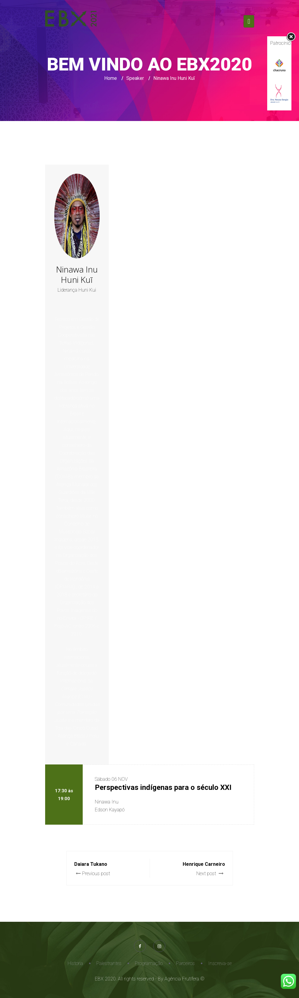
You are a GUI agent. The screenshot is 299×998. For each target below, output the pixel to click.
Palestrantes (108, 963)
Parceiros (185, 963)
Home (110, 78)
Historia (75, 963)
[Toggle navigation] (249, 21)
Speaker (135, 78)
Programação (149, 963)
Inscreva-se (220, 963)
